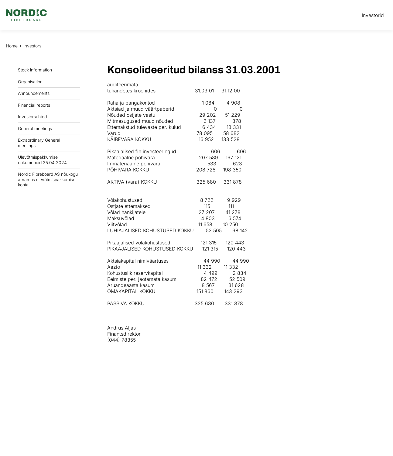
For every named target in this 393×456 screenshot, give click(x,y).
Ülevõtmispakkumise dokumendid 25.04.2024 (42, 159)
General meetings (36, 128)
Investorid (373, 15)
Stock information (36, 70)
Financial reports (35, 105)
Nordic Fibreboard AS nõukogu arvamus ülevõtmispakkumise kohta (48, 179)
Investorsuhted (32, 116)
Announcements (35, 93)
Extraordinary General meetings (49, 142)
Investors (32, 45)
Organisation (32, 81)
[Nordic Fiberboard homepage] (26, 15)
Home (12, 45)
